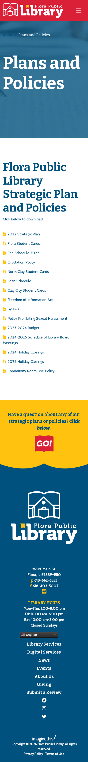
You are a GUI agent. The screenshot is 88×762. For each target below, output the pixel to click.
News (44, 660)
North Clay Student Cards (26, 271)
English (29, 635)
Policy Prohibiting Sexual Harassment (35, 318)
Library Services (44, 644)
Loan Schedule (17, 281)
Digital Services (44, 652)
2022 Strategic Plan (21, 234)
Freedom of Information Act (28, 299)
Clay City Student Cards (24, 290)
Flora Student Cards (21, 243)
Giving (44, 684)
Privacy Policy (33, 754)
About (8, 35)
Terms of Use (54, 754)
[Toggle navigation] (78, 10)
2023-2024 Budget (21, 328)
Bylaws (11, 309)
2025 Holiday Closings (23, 361)
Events (44, 668)
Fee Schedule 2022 (21, 253)
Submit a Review (44, 692)
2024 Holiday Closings (23, 352)
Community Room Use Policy (28, 371)
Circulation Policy (19, 262)
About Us (44, 676)
